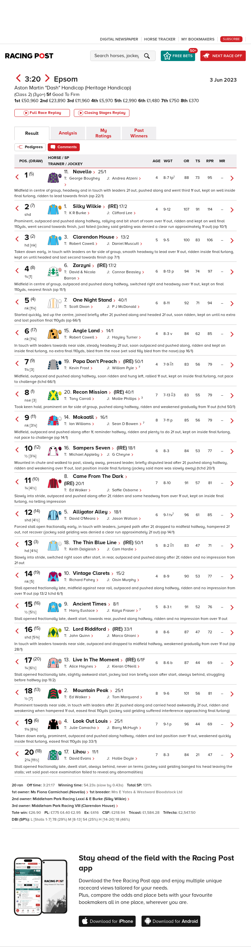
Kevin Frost (81, 368)
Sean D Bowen (127, 423)
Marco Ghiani (126, 635)
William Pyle (125, 368)
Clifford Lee (124, 213)
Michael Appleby (86, 454)
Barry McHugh (127, 727)
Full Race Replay (42, 113)
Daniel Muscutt (127, 243)
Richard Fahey (84, 579)
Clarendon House (95, 237)
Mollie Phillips (126, 398)
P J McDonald (126, 306)
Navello (84, 171)
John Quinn (81, 635)
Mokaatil (85, 417)
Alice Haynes (83, 666)
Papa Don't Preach (97, 361)
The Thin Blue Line (97, 542)
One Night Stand (94, 300)
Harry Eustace (83, 610)
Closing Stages (102, 113)
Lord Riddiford (91, 629)
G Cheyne (123, 454)
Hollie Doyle (125, 758)
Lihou (81, 752)
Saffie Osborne (127, 490)
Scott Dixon (81, 306)
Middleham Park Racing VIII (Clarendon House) (75, 805)
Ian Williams (81, 423)
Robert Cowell (83, 243)
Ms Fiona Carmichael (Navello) (60, 792)
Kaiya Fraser (125, 610)
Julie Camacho (84, 727)
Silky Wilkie (89, 206)
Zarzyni (83, 265)
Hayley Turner (126, 337)
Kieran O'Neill (126, 666)
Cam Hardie (124, 549)
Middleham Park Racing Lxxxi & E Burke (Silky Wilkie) (81, 799)
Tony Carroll (81, 398)
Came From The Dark (100, 476)
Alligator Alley (92, 512)
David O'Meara (84, 518)
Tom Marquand (127, 697)
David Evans (82, 758)
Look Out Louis (92, 721)
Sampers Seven (93, 448)
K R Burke (79, 213)
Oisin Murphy (126, 579)
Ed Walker (80, 490)
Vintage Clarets (93, 573)
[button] (124, 56)
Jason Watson (126, 518)
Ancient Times (91, 604)
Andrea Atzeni (126, 178)
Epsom (66, 79)
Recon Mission (92, 392)
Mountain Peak (92, 690)
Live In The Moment (98, 659)
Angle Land (88, 330)
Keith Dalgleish (84, 549)
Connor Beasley (128, 272)
